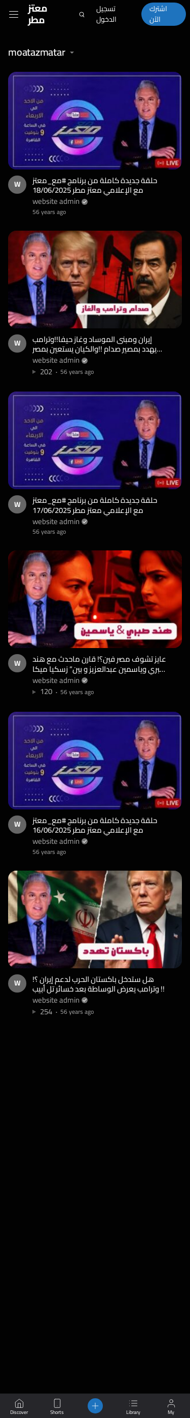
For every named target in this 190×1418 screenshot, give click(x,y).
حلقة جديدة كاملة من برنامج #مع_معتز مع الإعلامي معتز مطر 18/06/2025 (94, 185)
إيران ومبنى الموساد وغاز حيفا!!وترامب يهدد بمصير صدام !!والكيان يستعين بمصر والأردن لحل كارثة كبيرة (94, 349)
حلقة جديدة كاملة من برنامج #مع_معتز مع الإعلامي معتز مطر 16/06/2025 (94, 825)
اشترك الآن (158, 14)
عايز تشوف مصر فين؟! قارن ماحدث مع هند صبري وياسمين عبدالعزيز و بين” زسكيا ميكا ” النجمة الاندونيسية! (99, 669)
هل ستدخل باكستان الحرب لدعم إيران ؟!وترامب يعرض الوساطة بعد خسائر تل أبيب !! (98, 984)
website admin (56, 201)
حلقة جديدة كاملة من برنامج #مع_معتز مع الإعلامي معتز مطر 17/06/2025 (94, 505)
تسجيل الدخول (106, 14)
